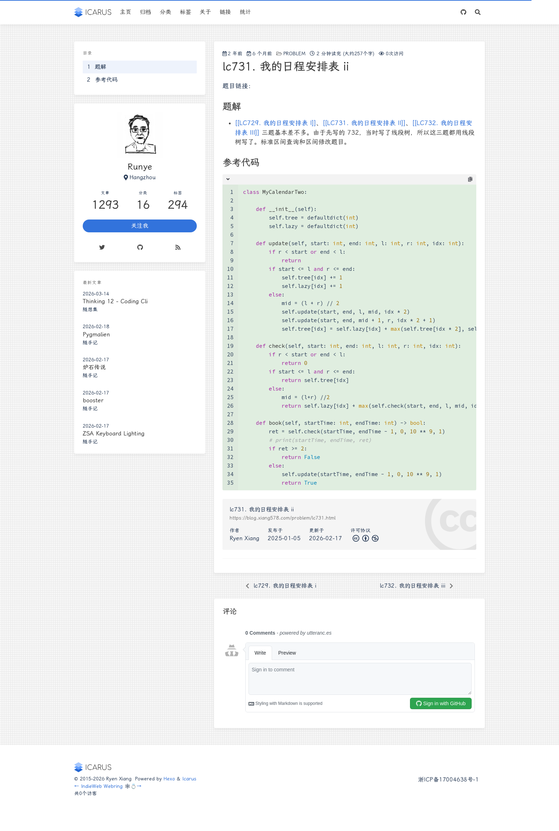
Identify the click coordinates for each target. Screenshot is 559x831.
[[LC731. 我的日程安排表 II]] (364, 123)
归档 (145, 12)
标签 (185, 12)
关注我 (139, 225)
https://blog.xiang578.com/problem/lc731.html (282, 518)
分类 (165, 12)
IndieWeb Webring (102, 786)
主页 (125, 12)
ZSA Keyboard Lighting (113, 433)
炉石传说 (94, 367)
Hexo (169, 778)
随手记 (90, 342)
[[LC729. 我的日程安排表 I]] (275, 123)
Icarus (189, 778)
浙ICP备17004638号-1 (448, 779)
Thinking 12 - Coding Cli (115, 301)
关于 (205, 12)
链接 (225, 12)
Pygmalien (96, 334)
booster (93, 400)
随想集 (90, 309)
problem (294, 53)
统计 (245, 12)
